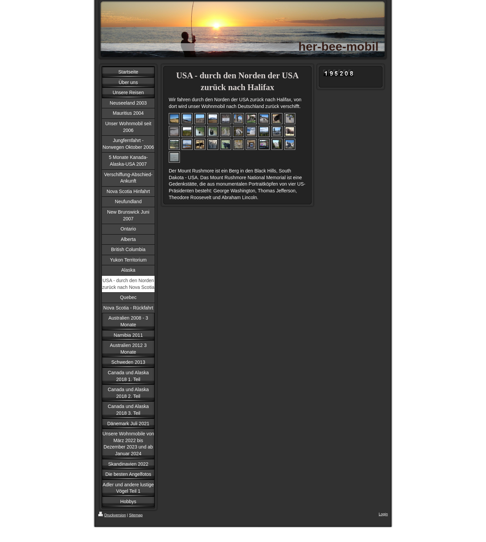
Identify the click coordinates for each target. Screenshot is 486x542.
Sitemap (135, 515)
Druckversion (112, 515)
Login (383, 514)
